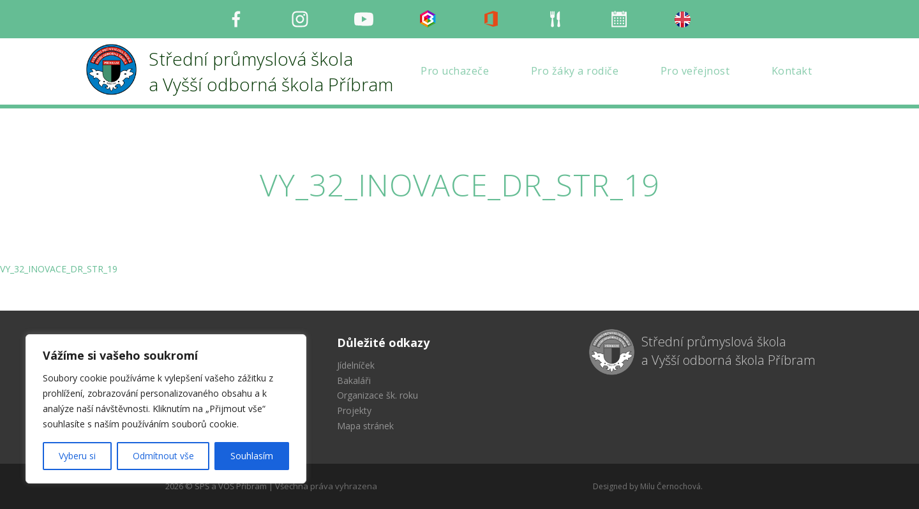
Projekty (354, 410)
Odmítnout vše (163, 456)
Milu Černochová (670, 486)
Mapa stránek (365, 426)
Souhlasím (251, 456)
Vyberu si (77, 456)
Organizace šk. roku (377, 395)
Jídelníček (356, 365)
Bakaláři (354, 380)
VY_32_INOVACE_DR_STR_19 (58, 269)
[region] (166, 408)
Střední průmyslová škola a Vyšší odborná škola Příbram (728, 351)
